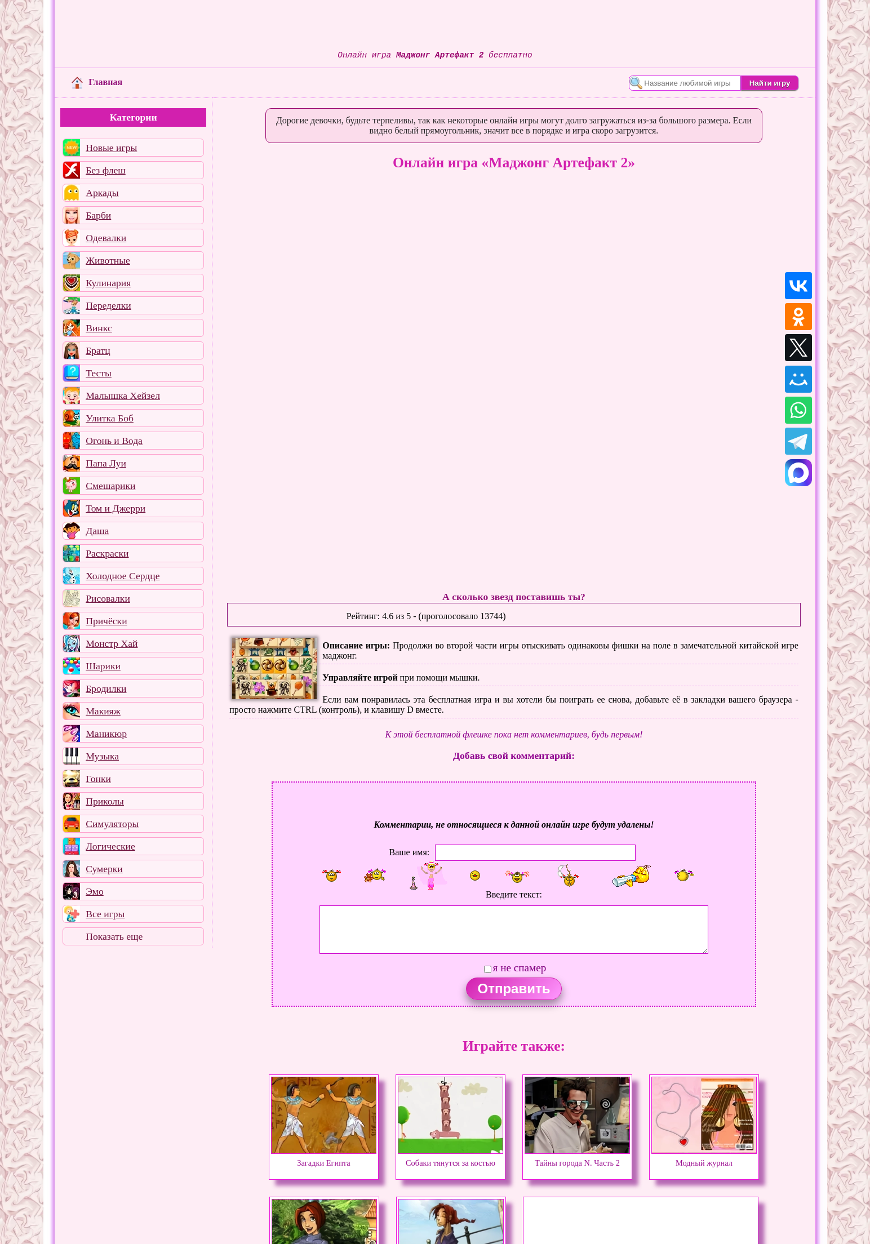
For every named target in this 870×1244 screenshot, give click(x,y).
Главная (97, 82)
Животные (108, 260)
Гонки (98, 778)
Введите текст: (514, 894)
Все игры (105, 913)
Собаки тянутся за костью (450, 1157)
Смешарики (110, 485)
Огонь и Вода (114, 440)
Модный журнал (704, 1157)
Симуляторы (112, 823)
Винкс (99, 328)
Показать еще (114, 936)
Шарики (103, 666)
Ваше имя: (409, 852)
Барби (98, 215)
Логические (110, 846)
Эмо (95, 891)
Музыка (102, 756)
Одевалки (106, 237)
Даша (97, 530)
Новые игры (111, 147)
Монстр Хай (111, 643)
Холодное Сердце (122, 575)
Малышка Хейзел (123, 395)
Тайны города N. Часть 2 (577, 1157)
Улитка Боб (110, 418)
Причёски (106, 621)
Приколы (105, 801)
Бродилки (106, 688)
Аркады (102, 192)
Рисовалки (108, 598)
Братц (98, 350)
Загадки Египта (323, 1157)
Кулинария (108, 282)
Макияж (103, 711)
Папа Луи (106, 463)
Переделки (108, 305)
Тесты (99, 373)
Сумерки (104, 868)
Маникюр (106, 733)
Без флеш (106, 170)
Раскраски (107, 553)
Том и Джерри (115, 508)
